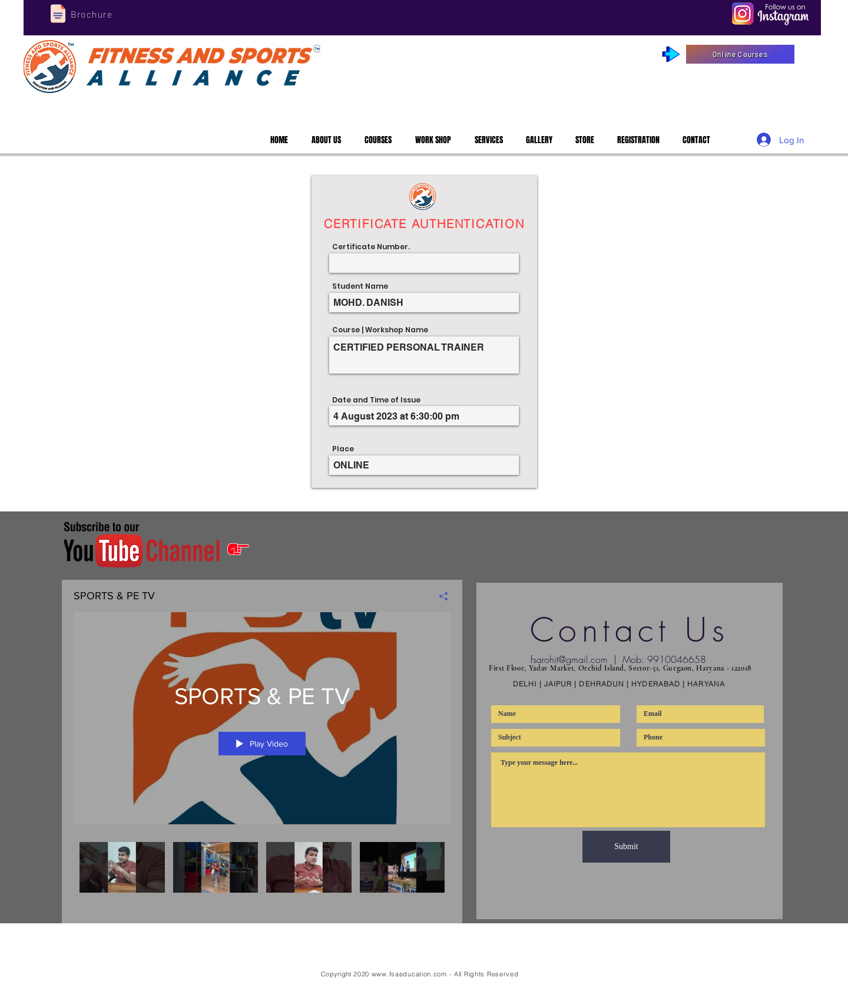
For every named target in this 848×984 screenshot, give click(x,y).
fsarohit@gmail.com (569, 659)
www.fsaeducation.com (409, 974)
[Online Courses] (740, 54)
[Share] (439, 596)
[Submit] (626, 847)
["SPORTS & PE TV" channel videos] (262, 875)
